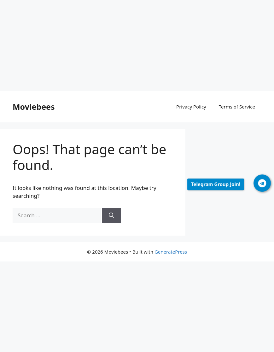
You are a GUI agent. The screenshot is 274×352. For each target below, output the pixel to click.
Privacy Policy (191, 106)
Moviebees (34, 106)
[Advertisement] (137, 47)
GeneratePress (170, 252)
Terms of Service (237, 106)
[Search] (111, 215)
